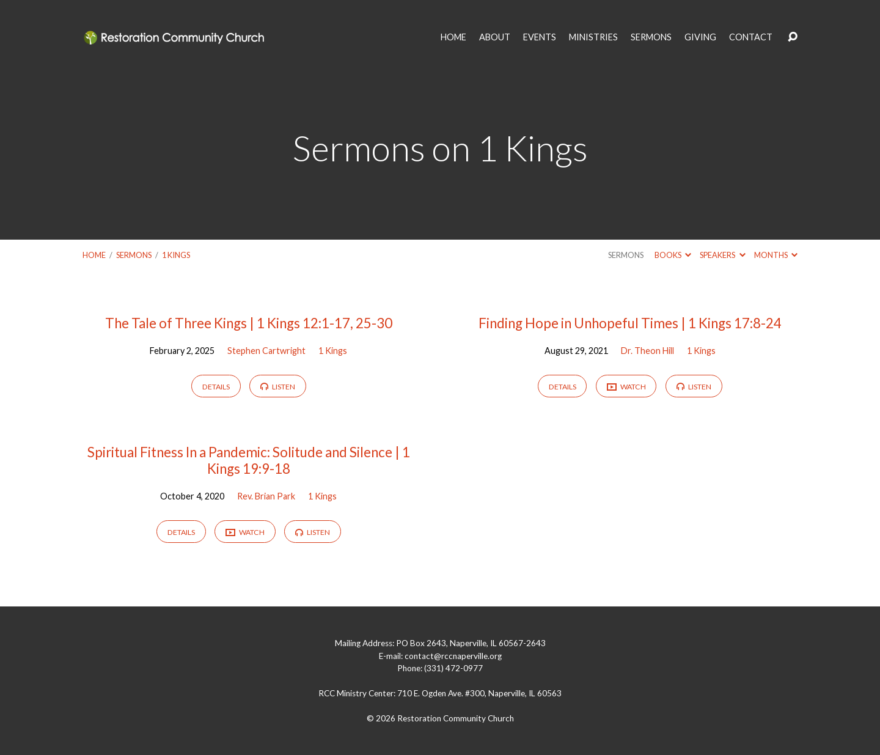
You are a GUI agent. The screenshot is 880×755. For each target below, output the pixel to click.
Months (776, 255)
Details (216, 386)
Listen (277, 386)
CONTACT (750, 37)
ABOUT (494, 37)
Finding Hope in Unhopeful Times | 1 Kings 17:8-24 (630, 323)
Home (94, 255)
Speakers (722, 255)
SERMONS (651, 37)
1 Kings (176, 255)
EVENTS (539, 37)
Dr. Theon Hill (647, 350)
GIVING (700, 37)
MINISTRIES (593, 37)
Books (672, 255)
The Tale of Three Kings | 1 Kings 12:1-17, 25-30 (248, 323)
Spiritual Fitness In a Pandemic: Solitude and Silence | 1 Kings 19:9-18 (248, 460)
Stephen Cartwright (266, 350)
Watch (626, 387)
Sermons (134, 255)
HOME (453, 37)
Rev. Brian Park (266, 496)
